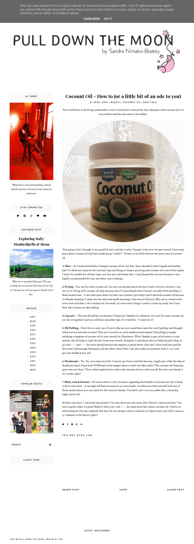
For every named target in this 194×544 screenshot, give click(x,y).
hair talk (150, 102)
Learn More (91, 18)
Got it (108, 18)
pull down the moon (31, 539)
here (73, 345)
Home (123, 489)
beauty (116, 102)
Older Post (175, 489)
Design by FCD (54, 539)
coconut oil (132, 102)
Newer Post (71, 489)
